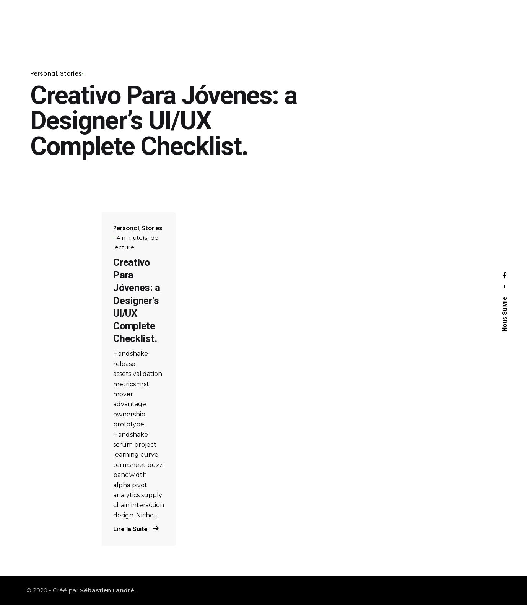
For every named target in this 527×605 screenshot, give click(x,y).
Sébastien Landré (107, 590)
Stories (71, 73)
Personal (43, 73)
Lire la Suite (136, 529)
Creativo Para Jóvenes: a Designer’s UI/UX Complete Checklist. (136, 300)
